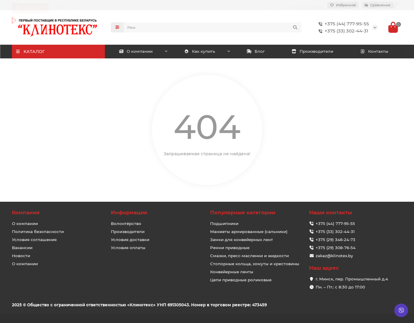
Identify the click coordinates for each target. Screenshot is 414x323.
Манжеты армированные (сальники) (249, 231)
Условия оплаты (128, 247)
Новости (21, 255)
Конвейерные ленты (231, 271)
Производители (312, 51)
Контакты (374, 51)
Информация (129, 213)
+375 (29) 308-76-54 (336, 247)
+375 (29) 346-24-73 (335, 239)
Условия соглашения (34, 239)
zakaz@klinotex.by (334, 255)
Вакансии (22, 247)
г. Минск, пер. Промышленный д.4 (352, 279)
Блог (255, 51)
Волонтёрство (126, 223)
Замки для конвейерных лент (241, 239)
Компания (26, 213)
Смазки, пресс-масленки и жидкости (249, 255)
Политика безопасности (38, 231)
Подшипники (224, 223)
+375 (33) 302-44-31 (342, 31)
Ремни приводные (229, 247)
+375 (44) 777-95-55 (342, 24)
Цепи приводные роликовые (241, 279)
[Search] (212, 28)
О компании (136, 51)
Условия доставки (130, 239)
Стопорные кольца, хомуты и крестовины (254, 263)
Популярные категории (242, 213)
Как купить (199, 51)
